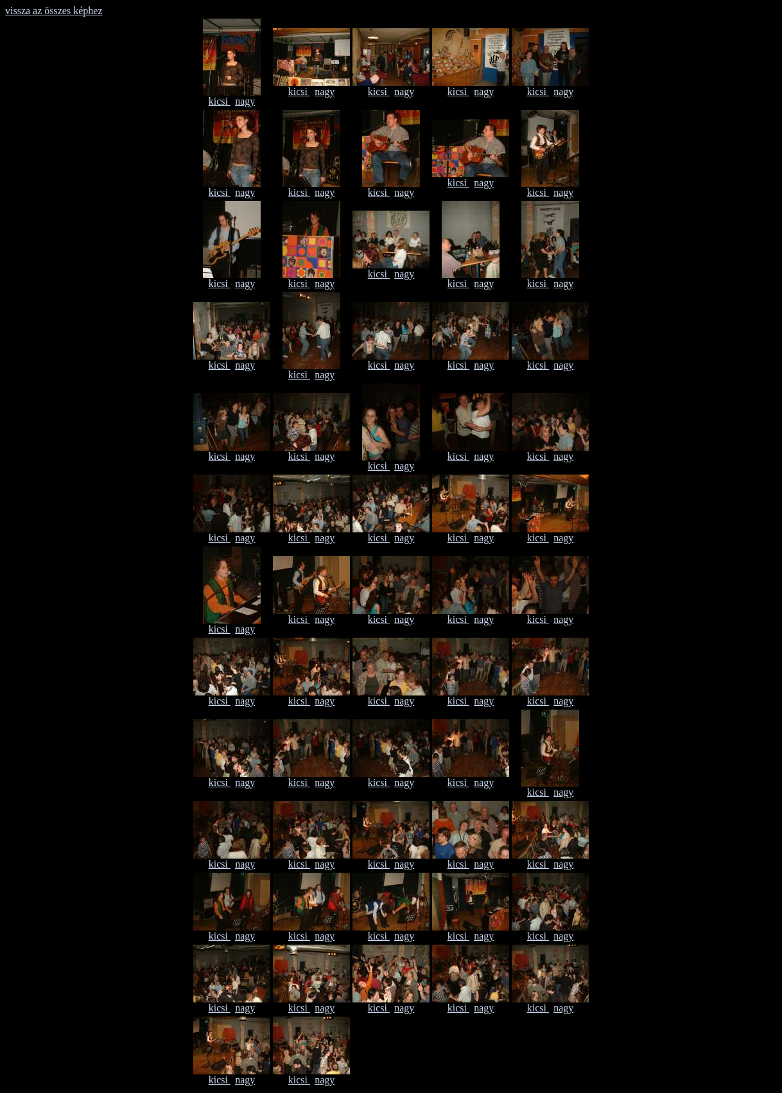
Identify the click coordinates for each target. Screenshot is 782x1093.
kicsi (219, 101)
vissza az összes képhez (54, 10)
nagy (245, 101)
